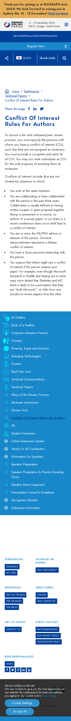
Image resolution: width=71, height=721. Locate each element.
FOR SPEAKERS (14, 601)
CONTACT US (13, 629)
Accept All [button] (20, 711)
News (9, 664)
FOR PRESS (11, 607)
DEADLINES (12, 566)
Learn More (49, 696)
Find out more (58, 13)
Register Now (35, 46)
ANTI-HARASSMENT (47, 629)
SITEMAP (41, 595)
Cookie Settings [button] (22, 703)
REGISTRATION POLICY (48, 642)
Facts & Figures (15, 595)
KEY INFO (11, 573)
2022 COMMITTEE (46, 601)
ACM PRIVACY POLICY (48, 635)
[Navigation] (66, 24)
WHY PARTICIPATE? (47, 570)
